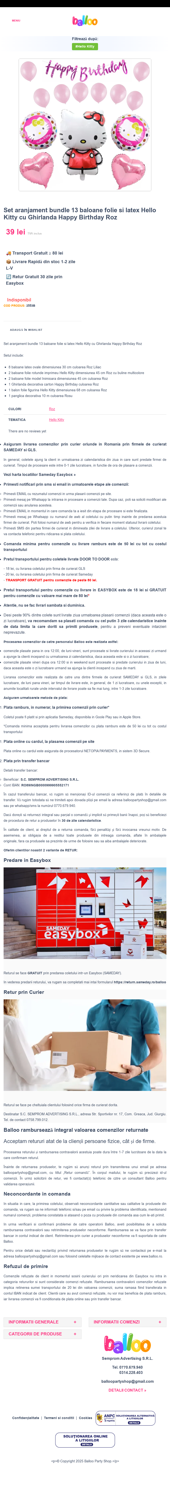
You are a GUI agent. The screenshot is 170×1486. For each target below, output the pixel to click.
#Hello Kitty (85, 46)
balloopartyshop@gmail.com (144, 800)
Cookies (85, 1418)
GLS (148, 677)
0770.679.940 (131, 1367)
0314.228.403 (131, 1372)
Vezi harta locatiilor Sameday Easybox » (40, 474)
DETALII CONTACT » (127, 1390)
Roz (52, 409)
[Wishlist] (130, 20)
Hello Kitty (56, 420)
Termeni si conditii (59, 1418)
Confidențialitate (25, 1418)
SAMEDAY (131, 677)
